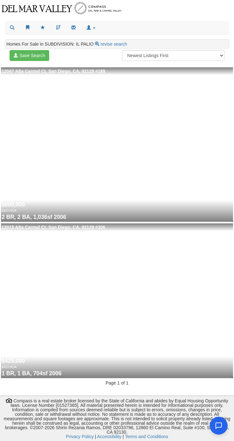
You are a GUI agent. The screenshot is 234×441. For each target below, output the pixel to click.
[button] (91, 27)
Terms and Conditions (146, 436)
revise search (114, 44)
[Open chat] (219, 426)
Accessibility (109, 436)
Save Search (29, 55)
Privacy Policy (80, 436)
